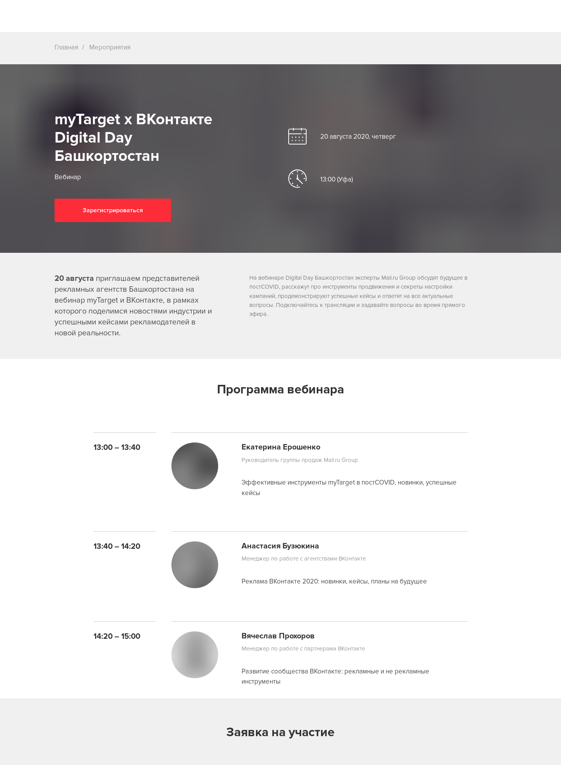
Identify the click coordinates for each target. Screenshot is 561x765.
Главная (66, 47)
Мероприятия (110, 47)
